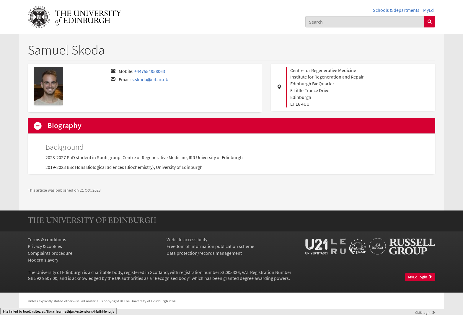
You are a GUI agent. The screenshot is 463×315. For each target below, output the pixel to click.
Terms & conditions (47, 239)
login (425, 312)
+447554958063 (149, 71)
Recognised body (172, 278)
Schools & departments (396, 10)
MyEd (428, 10)
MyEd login (420, 277)
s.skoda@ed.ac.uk (150, 79)
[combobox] (364, 21)
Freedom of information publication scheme (210, 246)
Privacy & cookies (45, 246)
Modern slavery (43, 260)
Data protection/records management (204, 253)
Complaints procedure (50, 253)
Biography (64, 125)
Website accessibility (187, 239)
